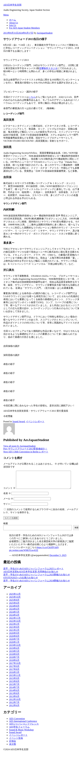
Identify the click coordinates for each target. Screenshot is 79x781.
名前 (7, 497)
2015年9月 (14, 681)
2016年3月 (14, 675)
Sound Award (18, 421)
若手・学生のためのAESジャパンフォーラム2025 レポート (33, 572)
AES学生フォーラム (19, 730)
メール (8, 502)
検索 (5, 527)
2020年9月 (14, 636)
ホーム (12, 20)
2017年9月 (14, 669)
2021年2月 (14, 633)
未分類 (12, 747)
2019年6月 (14, 651)
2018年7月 (14, 660)
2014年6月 (14, 694)
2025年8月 (14, 603)
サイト (6, 507)
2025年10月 (15, 600)
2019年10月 (15, 648)
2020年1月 (14, 645)
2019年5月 (14, 654)
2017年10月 (15, 666)
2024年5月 (14, 615)
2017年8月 (14, 672)
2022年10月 (15, 624)
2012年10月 (15, 703)
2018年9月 (14, 657)
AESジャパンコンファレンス (24, 727)
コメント (9, 491)
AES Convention (17, 722)
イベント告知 (16, 741)
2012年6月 (14, 709)
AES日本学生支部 (12, 5)
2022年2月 (14, 627)
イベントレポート (35, 421)
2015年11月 (14, 678)
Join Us (12, 25)
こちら (32, 97)
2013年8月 (14, 697)
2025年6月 (14, 606)
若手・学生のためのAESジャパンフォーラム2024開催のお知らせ (36, 584)
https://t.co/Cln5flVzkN (48, 551)
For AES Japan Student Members (24, 28)
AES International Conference (23, 724)
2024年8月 (14, 609)
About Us (13, 23)
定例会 (12, 744)
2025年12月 (15, 597)
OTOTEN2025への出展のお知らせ (20, 581)
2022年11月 (14, 621)
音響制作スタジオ (48, 68)
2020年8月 (14, 639)
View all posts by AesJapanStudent (19, 446)
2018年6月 (14, 663)
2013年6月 (14, 700)
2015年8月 (14, 685)
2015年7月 (14, 688)
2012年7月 (14, 706)
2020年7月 (14, 642)
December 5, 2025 (57, 558)
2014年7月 (14, 691)
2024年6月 (14, 612)
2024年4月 (14, 618)
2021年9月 (14, 630)
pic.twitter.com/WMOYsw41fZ (23, 553)
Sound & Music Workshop (21, 733)
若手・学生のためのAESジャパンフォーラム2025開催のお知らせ (36, 578)
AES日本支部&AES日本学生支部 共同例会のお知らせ (30, 575)
